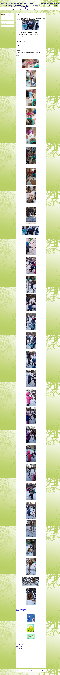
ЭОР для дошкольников (15, 9)
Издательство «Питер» (19, 608)
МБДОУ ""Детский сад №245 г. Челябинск (7, 16)
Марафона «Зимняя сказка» (33, 16)
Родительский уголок (29, 644)
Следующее (18, 670)
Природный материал (24, 644)
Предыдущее (43, 670)
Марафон (20, 644)
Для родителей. (30, 9)
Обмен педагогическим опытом (6, 9)
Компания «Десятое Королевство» (21, 609)
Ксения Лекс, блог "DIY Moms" (20, 610)
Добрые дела (27, 16)
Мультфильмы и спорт (23, 9)
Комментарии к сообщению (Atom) (33, 672)
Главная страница (30, 670)
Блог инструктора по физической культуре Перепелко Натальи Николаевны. (30, 3)
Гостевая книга (3, 23)
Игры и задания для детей (37, 9)
